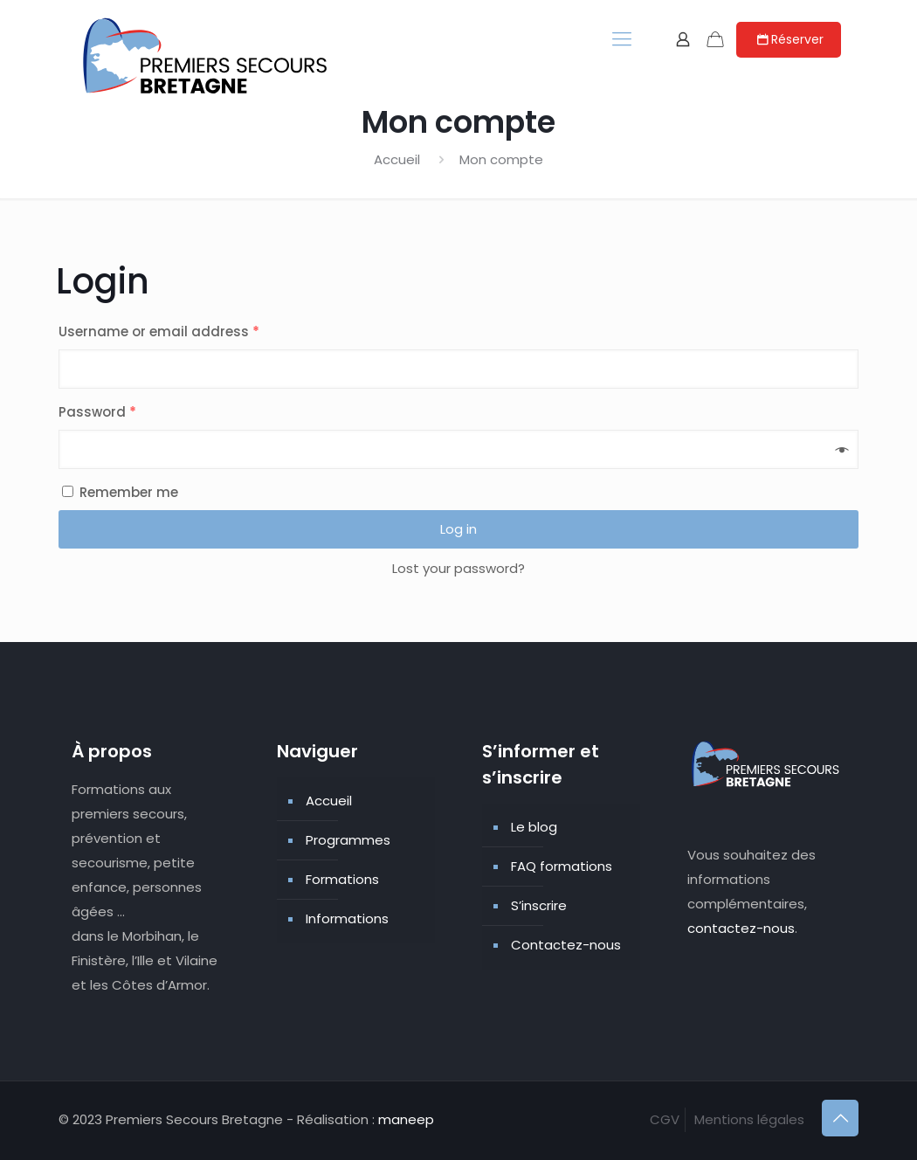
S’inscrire (539, 905)
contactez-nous (741, 928)
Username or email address (159, 331)
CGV (664, 1119)
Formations (342, 879)
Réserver (789, 40)
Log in (458, 529)
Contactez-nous (566, 945)
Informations (347, 918)
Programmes (348, 840)
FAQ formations (561, 866)
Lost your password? (458, 568)
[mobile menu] (622, 39)
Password (97, 412)
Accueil (397, 159)
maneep (406, 1119)
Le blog (534, 827)
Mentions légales (749, 1119)
